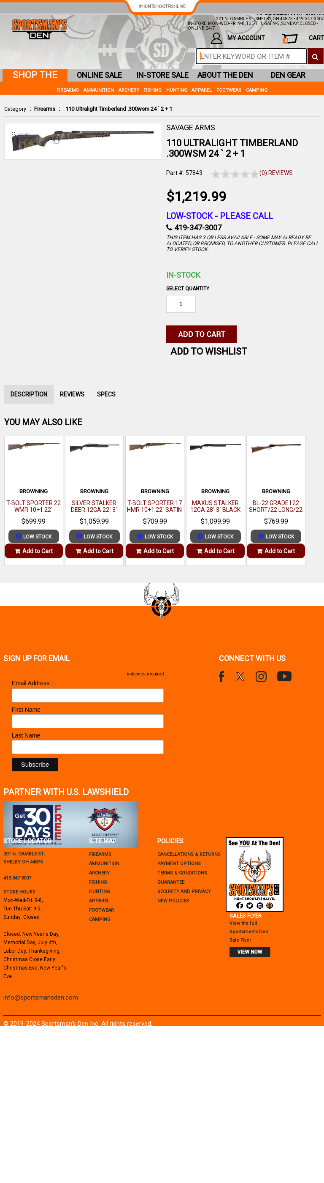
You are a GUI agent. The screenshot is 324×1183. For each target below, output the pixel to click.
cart (303, 39)
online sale (99, 75)
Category (15, 109)
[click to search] (315, 56)
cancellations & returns (189, 854)
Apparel (202, 90)
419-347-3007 (197, 227)
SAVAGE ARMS (190, 127)
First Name (26, 709)
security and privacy (184, 891)
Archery (129, 90)
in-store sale (162, 75)
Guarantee (170, 882)
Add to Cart (34, 551)
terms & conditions (182, 873)
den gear (288, 75)
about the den (225, 75)
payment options (179, 863)
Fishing (152, 90)
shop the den (35, 76)
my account (238, 38)
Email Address (33, 683)
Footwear (228, 90)
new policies (173, 901)
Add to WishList (208, 351)
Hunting (176, 90)
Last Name (26, 735)
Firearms (44, 109)
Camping (256, 90)
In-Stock (183, 274)
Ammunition (99, 90)
